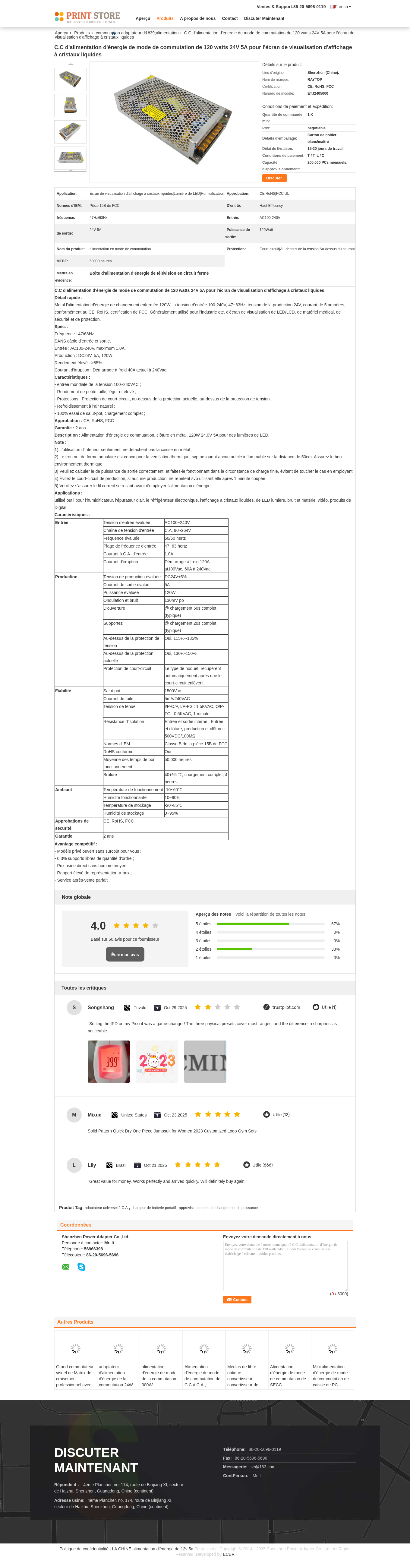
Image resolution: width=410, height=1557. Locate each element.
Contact (230, 18)
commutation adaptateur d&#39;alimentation (137, 33)
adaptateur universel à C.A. (106, 1208)
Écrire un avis (125, 954)
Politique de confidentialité (84, 1548)
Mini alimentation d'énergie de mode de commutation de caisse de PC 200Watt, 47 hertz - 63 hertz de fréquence (331, 1384)
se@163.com (263, 1466)
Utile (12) (281, 1114)
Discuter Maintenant (264, 18)
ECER (229, 1554)
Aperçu (143, 18)
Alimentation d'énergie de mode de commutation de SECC (288, 1375)
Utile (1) (329, 1007)
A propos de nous (198, 18)
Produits (165, 18)
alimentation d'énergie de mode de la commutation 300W (159, 1375)
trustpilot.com (286, 1007)
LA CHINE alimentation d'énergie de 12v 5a (153, 1548)
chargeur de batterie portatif (153, 1208)
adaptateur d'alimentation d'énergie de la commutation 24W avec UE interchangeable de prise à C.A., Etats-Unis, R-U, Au (117, 1387)
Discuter (274, 178)
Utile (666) (263, 1165)
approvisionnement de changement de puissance (218, 1208)
